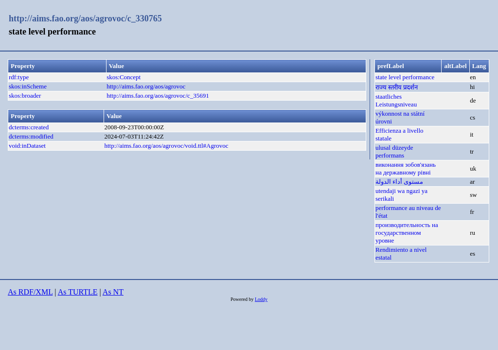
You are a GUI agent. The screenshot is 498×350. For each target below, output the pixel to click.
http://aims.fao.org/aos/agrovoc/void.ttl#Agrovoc (166, 145)
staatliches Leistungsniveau (396, 100)
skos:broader (25, 95)
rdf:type (19, 77)
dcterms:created (29, 127)
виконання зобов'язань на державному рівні (405, 168)
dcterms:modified (31, 136)
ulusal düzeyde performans (394, 151)
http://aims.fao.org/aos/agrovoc (146, 86)
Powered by (243, 299)
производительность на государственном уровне (406, 232)
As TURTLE (78, 292)
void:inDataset (27, 145)
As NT (113, 292)
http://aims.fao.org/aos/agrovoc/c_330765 (85, 18)
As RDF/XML (30, 292)
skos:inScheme (28, 86)
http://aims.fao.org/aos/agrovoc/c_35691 (158, 95)
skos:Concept (124, 77)
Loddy (261, 299)
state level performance (404, 77)
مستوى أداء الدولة (399, 181)
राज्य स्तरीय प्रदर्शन (396, 87)
